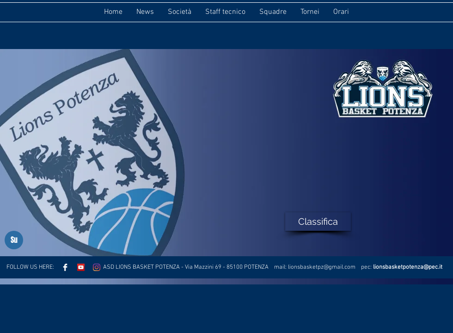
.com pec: (358, 267)
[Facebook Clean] (65, 267)
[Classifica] (318, 221)
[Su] (14, 240)
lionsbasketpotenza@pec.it (407, 267)
